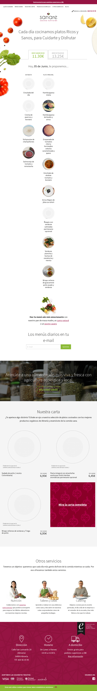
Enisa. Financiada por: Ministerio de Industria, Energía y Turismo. (86, 628)
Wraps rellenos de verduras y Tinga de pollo (16, 532)
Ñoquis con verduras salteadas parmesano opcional (48, 226)
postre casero (51, 323)
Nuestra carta (30, 7)
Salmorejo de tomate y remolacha (28, 163)
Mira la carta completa (73, 504)
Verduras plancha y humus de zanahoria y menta (48, 256)
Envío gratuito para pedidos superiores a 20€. (48, 2)
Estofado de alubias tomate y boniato (48, 176)
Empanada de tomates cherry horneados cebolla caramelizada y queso (48, 146)
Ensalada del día (28, 93)
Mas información (75, 656)
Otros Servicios (57, 7)
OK (56, 687)
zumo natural (63, 320)
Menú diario (19, 7)
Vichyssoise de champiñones (28, 140)
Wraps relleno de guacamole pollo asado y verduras (48, 283)
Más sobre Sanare (48, 389)
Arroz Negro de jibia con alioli (48, 201)
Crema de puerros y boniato (28, 117)
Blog (67, 7)
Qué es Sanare (8, 7)
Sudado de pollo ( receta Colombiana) (11, 474)
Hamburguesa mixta (48, 93)
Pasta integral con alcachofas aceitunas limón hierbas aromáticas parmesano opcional (63, 475)
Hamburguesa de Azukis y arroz (48, 117)
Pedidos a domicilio (44, 7)
